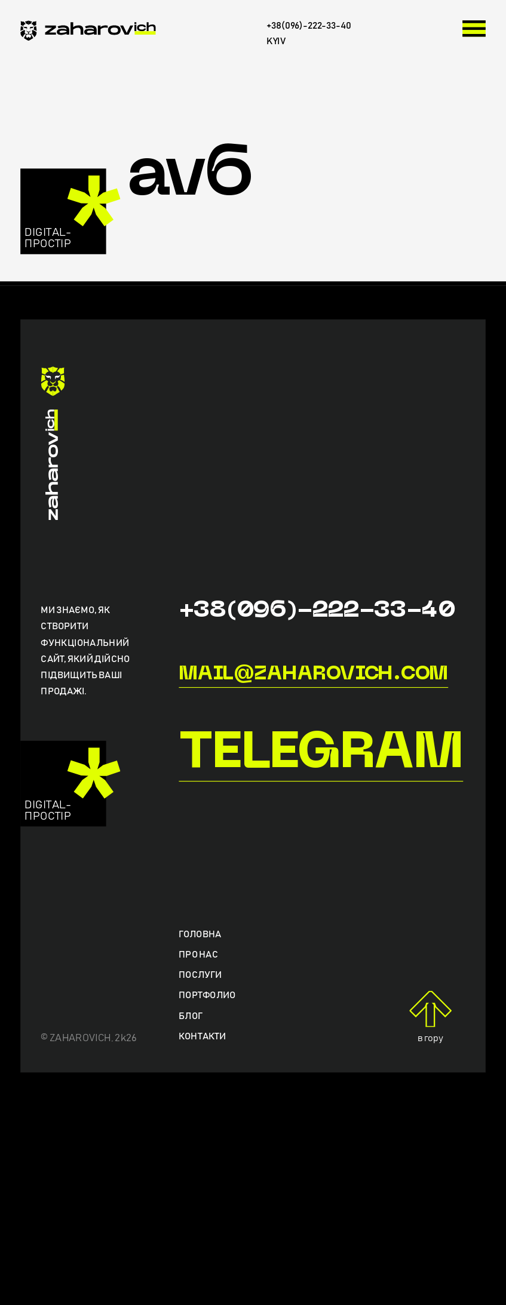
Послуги (200, 975)
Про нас (198, 955)
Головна (200, 934)
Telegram (321, 755)
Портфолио (207, 996)
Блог (191, 1016)
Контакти (202, 1036)
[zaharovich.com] (88, 33)
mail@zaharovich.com (313, 675)
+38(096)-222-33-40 (317, 610)
